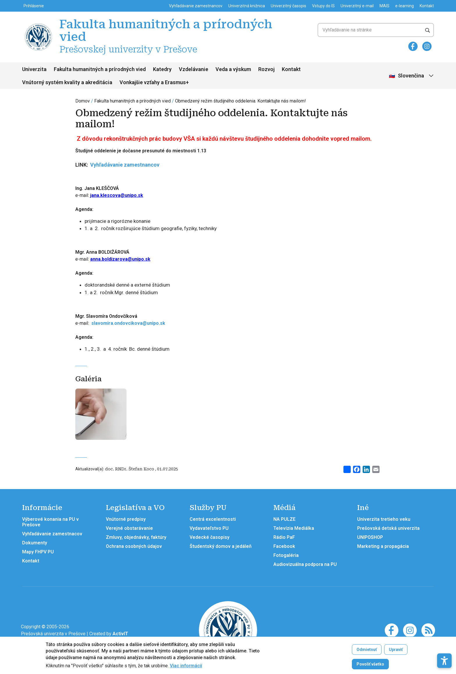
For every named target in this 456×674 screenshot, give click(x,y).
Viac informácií (186, 665)
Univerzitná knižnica (246, 5)
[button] (444, 648)
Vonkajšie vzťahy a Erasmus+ (154, 82)
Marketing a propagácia (383, 546)
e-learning (404, 5)
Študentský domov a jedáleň (221, 546)
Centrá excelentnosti (213, 519)
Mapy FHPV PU (38, 552)
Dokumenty (34, 543)
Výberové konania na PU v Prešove (50, 521)
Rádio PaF (284, 537)
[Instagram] (427, 46)
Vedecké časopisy (209, 537)
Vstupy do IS (323, 5)
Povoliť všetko (370, 664)
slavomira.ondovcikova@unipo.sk (128, 323)
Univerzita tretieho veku (383, 519)
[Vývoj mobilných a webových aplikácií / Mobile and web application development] (120, 633)
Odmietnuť (367, 649)
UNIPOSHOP (370, 537)
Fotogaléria (286, 555)
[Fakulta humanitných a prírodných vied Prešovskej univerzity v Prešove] (38, 24)
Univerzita (34, 69)
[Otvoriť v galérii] (101, 416)
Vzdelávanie (193, 69)
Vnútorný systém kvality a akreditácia (67, 82)
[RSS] (428, 630)
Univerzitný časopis (288, 5)
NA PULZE (284, 519)
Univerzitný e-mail (357, 5)
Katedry (162, 69)
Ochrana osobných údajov (134, 546)
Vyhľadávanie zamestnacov (52, 534)
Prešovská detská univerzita (388, 528)
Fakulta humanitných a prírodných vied (100, 69)
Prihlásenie (34, 5)
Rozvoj (266, 69)
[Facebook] (413, 46)
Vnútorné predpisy (126, 519)
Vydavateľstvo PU (209, 528)
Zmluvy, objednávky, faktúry (136, 537)
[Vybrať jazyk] (412, 75)
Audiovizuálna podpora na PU (305, 564)
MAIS (384, 5)
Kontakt (427, 5)
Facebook (284, 546)
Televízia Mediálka (293, 528)
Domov (82, 101)
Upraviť (396, 649)
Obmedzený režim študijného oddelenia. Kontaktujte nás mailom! (240, 101)
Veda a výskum (233, 69)
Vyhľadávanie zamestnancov (195, 5)
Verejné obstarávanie (129, 528)
